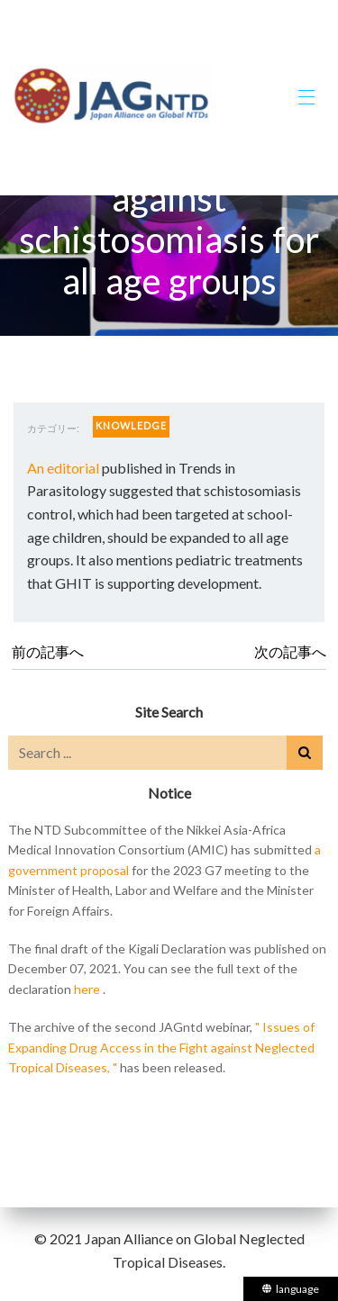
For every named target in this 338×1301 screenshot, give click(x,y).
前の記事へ (48, 651)
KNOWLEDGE (131, 425)
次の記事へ (290, 651)
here (87, 989)
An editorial (63, 467)
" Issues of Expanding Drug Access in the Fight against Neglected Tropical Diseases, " (161, 1047)
